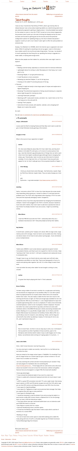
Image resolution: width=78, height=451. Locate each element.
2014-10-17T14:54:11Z (57, 144)
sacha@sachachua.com (28, 442)
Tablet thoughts (22, 20)
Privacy (20, 435)
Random (45, 1)
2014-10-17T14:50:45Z (57, 324)
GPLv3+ (62, 442)
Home (2, 435)
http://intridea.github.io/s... (24, 366)
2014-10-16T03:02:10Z (57, 134)
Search (34, 1)
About (6, 435)
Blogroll (41, 435)
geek (42, 22)
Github (14, 439)
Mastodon (8, 439)
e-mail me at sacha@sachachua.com (42, 115)
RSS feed (36, 435)
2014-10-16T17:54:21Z (57, 227)
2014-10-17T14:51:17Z (57, 275)
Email (2, 439)
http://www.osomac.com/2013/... (48, 180)
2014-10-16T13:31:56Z (57, 186)
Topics (10, 1)
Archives (15, 435)
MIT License (18, 444)
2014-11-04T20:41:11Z (57, 166)
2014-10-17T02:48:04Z (57, 286)
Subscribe (30, 435)
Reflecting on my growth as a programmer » (54, 15)
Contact (22, 1)
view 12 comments (25, 115)
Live (57, 1)
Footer (67, 1)
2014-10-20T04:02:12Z (57, 341)
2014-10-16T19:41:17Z (57, 214)
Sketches (52, 435)
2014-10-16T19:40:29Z (57, 244)
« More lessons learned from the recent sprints (26, 15)
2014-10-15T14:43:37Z (57, 121)
